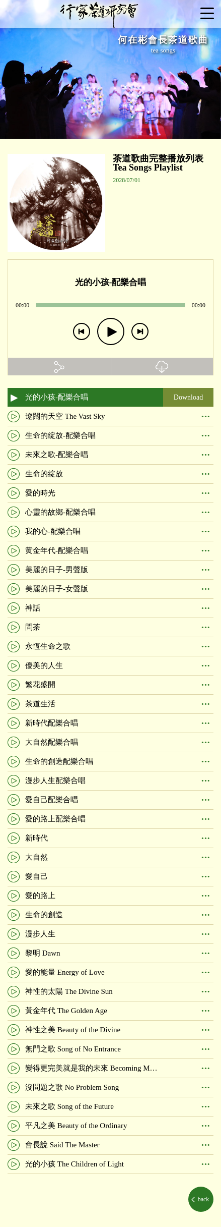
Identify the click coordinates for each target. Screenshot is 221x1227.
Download (188, 397)
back (203, 1199)
